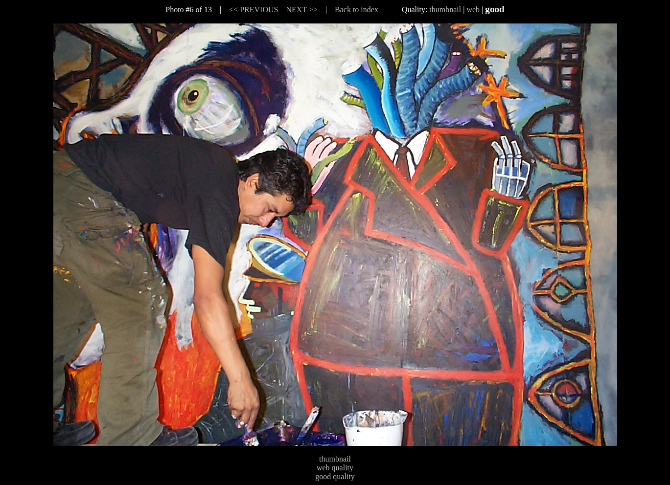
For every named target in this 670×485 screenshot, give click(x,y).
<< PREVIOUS (253, 9)
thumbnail (445, 9)
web (473, 9)
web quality (335, 467)
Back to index (356, 9)
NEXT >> (301, 9)
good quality (334, 476)
